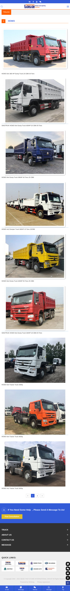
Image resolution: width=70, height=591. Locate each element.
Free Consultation (12, 516)
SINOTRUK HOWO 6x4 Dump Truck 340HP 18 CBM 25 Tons (22, 333)
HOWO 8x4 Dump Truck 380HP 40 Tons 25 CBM (18, 177)
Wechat (35, 589)
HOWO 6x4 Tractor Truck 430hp (12, 385)
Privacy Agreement (43, 582)
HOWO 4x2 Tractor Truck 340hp (12, 488)
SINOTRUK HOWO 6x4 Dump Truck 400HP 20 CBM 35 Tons (22, 125)
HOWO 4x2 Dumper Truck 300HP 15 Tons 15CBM (18, 229)
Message (49, 589)
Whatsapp (21, 589)
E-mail (7, 589)
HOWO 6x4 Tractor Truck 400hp (12, 436)
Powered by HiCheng (27, 582)
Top (63, 589)
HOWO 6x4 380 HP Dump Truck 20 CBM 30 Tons (18, 74)
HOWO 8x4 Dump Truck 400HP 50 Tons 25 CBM (18, 281)
